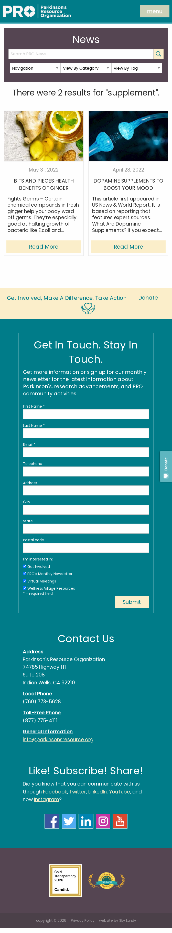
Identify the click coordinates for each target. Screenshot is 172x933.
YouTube (119, 791)
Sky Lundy (127, 920)
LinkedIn (97, 791)
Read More (43, 246)
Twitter (77, 791)
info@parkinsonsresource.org (58, 739)
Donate (148, 297)
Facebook (55, 791)
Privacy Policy (82, 920)
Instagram (46, 799)
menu (155, 11)
